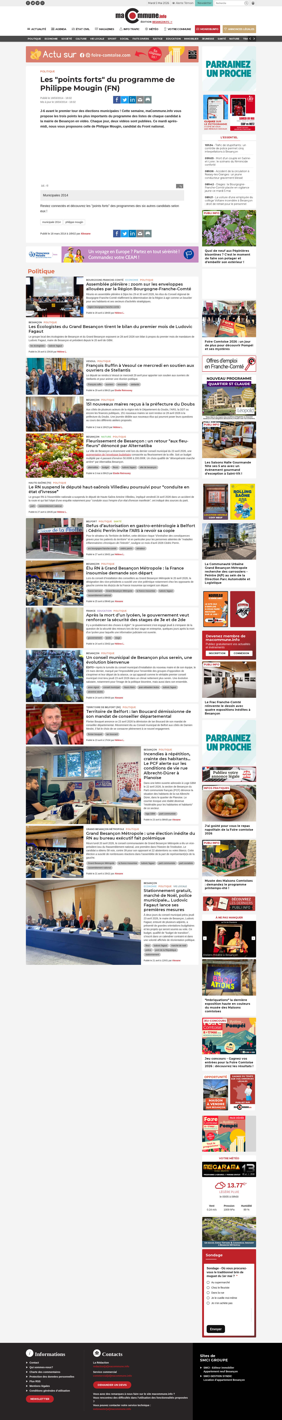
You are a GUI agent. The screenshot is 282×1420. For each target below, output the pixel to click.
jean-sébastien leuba (149, 687)
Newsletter (39, 1399)
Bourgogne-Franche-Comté (105, 280)
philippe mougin (74, 222)
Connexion (241, 653)
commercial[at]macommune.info (112, 1375)
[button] (246, 3)
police (148, 950)
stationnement (152, 954)
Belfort (91, 521)
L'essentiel (229, 137)
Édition (146, 21)
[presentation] (205, 938)
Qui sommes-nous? (41, 1367)
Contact (34, 1362)
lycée (108, 638)
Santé (118, 521)
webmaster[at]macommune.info (112, 1409)
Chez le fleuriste (220, 1287)
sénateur (140, 548)
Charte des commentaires (44, 1372)
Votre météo (229, 1158)
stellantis (135, 384)
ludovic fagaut (55, 346)
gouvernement (95, 638)
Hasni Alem (129, 687)
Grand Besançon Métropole (119, 591)
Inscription (217, 653)
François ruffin (95, 384)
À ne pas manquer (229, 917)
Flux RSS (34, 1381)
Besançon (35, 322)
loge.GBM (150, 814)
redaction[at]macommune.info (111, 1366)
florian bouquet (95, 734)
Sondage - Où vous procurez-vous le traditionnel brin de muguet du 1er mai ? (227, 1272)
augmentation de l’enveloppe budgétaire (108, 454)
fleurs (115, 467)
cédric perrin (126, 548)
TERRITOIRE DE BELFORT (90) (103, 707)
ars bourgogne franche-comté (102, 548)
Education (104, 610)
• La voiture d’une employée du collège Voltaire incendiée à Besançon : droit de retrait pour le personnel (229, 200)
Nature (106, 436)
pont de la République (165, 950)
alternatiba (93, 467)
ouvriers (109, 384)
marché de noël (178, 945)
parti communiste (167, 814)
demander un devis (112, 1385)
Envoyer (216, 1329)
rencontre (122, 384)
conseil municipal (111, 687)
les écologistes (37, 346)
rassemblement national (50, 506)
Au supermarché (220, 1282)
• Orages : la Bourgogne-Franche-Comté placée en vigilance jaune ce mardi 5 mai (227, 187)
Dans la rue (217, 1292)
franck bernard (95, 591)
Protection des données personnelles (51, 1376)
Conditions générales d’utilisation (49, 1390)
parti (32, 506)
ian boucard (112, 734)
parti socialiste (186, 863)
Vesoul (91, 361)
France (90, 610)
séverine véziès (95, 692)
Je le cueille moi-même (224, 1297)
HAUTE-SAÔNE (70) (40, 482)
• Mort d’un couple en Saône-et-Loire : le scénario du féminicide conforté (228, 161)
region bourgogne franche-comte (103, 307)
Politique (47, 71)
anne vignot (93, 687)
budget (105, 467)
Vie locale (180, 886)
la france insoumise (146, 591)
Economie (131, 280)
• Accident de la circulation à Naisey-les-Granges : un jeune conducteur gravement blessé (227, 174)
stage (117, 638)
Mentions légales (39, 1386)
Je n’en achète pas (222, 1303)
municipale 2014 (51, 222)
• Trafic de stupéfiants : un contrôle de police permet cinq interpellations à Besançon (225, 148)
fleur (147, 945)
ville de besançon (148, 467)
